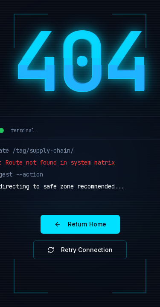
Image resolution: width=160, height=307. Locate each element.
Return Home (80, 224)
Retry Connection (80, 249)
